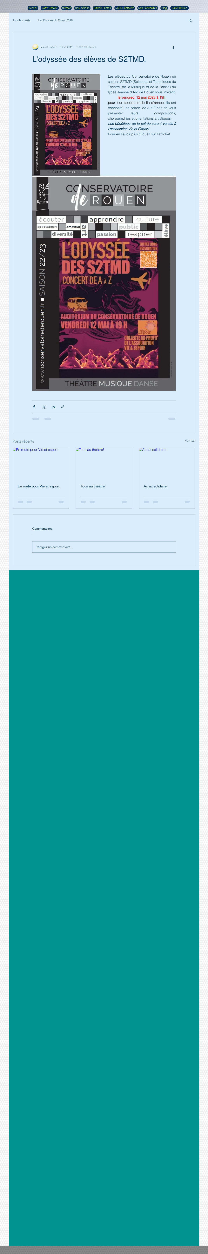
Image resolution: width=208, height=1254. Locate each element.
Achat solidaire (155, 486)
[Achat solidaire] (167, 463)
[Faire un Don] (179, 8)
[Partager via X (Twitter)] (43, 407)
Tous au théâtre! (93, 486)
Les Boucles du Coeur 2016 (55, 20)
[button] (190, 20)
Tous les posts (21, 20)
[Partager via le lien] (62, 407)
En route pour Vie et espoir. (39, 486)
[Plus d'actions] (173, 47)
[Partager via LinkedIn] (53, 407)
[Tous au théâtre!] (104, 463)
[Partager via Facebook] (34, 407)
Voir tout (190, 440)
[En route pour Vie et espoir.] (41, 463)
